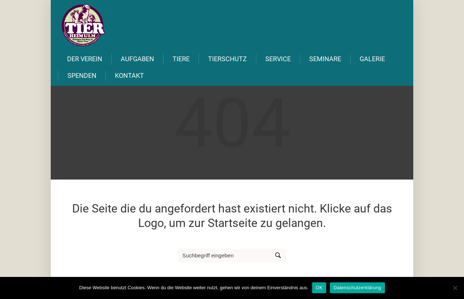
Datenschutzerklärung (357, 287)
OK (319, 287)
